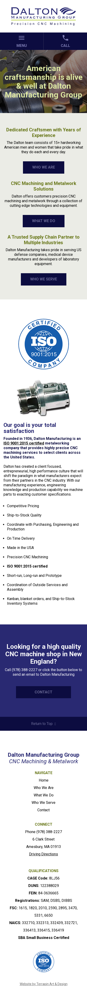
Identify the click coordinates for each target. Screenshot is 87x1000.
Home (43, 780)
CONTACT (43, 692)
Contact (43, 810)
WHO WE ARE (43, 167)
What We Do (44, 795)
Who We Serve (43, 802)
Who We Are (44, 788)
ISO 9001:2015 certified (23, 443)
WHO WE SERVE (43, 279)
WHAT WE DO (43, 221)
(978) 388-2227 (49, 832)
